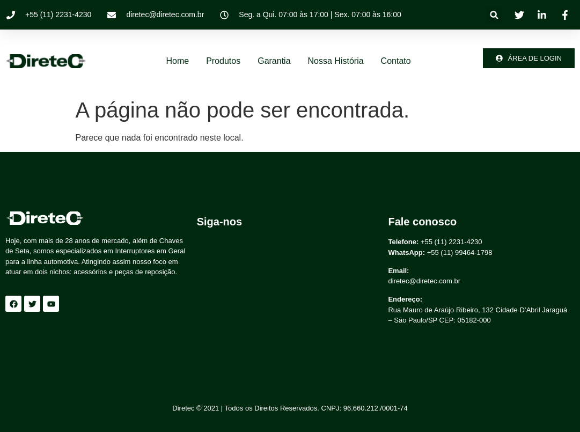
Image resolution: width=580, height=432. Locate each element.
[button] (494, 14)
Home (177, 60)
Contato (396, 60)
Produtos (223, 60)
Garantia (274, 60)
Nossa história (336, 60)
